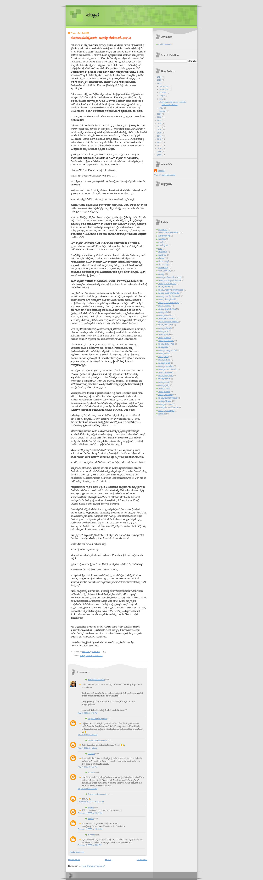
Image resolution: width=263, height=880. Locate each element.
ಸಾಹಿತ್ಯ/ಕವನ (163, 331)
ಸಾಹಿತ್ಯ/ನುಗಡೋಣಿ (165, 372)
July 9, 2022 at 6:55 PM (87, 767)
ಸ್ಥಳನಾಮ (162, 414)
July (161, 99)
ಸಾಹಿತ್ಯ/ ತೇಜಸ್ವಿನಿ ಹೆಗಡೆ (167, 299)
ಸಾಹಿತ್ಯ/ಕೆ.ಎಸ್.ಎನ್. (166, 341)
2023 (159, 80)
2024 (159, 77)
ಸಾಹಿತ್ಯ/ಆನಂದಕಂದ (165, 315)
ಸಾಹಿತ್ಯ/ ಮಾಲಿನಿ (164, 306)
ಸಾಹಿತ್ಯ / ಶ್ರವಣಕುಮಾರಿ (167, 283)
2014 (159, 136)
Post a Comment (77, 852)
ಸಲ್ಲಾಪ (92, 14)
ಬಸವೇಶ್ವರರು (163, 245)
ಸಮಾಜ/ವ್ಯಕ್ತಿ (163, 268)
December (164, 86)
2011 (159, 145)
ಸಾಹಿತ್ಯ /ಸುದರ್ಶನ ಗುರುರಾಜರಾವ (170, 290)
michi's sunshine (165, 44)
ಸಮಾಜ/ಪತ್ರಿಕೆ (163, 261)
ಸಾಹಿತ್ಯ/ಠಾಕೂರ (164, 353)
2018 (159, 123)
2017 (159, 127)
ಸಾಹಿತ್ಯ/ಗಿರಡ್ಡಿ (163, 347)
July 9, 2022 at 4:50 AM (87, 735)
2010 (159, 148)
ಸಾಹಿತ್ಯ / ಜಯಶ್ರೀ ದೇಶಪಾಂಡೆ (91, 655)
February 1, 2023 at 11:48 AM (90, 829)
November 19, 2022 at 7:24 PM (91, 802)
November (164, 89)
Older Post (142, 859)
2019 (159, 120)
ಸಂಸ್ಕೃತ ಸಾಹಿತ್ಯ (164, 271)
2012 (159, 142)
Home (108, 859)
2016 (159, 130)
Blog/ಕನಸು (162, 229)
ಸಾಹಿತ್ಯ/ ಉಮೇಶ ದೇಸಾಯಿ (168, 293)
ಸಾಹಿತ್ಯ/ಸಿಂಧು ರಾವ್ (166, 404)
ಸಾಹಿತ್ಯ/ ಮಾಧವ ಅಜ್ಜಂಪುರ (168, 303)
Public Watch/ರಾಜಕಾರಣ (168, 233)
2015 (159, 133)
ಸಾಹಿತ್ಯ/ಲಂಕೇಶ (164, 391)
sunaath (91, 754)
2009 (159, 152)
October (163, 93)
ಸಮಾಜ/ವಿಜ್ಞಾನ (164, 264)
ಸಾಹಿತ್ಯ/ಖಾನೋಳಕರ (166, 344)
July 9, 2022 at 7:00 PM (87, 788)
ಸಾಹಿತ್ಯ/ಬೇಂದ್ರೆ (163, 382)
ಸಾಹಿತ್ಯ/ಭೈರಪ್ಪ (163, 385)
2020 (159, 117)
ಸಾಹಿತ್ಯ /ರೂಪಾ (164, 287)
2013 (159, 139)
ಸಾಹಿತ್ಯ (161, 274)
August (162, 96)
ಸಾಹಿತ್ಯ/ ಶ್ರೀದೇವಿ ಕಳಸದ (167, 309)
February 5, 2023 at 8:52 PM (90, 845)
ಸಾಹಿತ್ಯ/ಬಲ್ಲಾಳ (164, 379)
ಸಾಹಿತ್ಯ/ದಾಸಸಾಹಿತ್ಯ (166, 366)
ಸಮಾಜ (161, 258)
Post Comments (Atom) (93, 866)
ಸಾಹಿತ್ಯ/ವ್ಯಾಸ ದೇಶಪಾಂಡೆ (167, 398)
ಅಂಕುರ (91, 807)
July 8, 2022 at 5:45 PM (87, 713)
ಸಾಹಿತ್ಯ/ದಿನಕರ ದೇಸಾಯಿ (167, 369)
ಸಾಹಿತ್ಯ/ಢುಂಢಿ (163, 357)
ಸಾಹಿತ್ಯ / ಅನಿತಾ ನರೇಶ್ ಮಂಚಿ (170, 277)
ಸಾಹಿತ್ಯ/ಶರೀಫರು (164, 401)
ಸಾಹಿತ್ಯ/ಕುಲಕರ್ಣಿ (164, 337)
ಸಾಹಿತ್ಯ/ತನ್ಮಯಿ (164, 360)
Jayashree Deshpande (97, 718)
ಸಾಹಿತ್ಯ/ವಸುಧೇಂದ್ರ (165, 395)
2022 (159, 83)
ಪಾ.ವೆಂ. (161, 242)
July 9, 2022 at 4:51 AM (87, 748)
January (163, 111)
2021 (159, 114)
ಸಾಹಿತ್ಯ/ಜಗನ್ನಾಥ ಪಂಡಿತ (167, 350)
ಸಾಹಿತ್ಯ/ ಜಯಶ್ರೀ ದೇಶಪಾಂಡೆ (169, 296)
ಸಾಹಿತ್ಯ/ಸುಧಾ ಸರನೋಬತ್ (168, 407)
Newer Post (74, 859)
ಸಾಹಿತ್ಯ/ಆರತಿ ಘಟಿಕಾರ (166, 318)
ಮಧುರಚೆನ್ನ (162, 252)
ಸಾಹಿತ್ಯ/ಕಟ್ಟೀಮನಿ (165, 328)
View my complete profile (164, 175)
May (161, 108)
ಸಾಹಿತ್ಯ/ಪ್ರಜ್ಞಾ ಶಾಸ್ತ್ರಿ (165, 376)
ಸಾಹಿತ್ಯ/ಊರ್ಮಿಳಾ (165, 325)
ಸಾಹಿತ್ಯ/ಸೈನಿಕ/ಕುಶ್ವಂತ (166, 411)
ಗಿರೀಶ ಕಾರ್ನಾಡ (164, 236)
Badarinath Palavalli (96, 680)
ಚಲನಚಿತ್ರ (162, 239)
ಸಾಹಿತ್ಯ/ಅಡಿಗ (163, 312)
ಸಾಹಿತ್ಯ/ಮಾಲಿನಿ (164, 388)
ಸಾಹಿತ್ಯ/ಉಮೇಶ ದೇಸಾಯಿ (168, 322)
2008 (159, 155)
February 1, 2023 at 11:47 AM (90, 813)
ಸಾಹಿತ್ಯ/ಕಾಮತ (164, 334)
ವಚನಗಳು (162, 255)
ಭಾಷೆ (160, 249)
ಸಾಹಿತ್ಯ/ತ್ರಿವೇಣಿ (164, 363)
